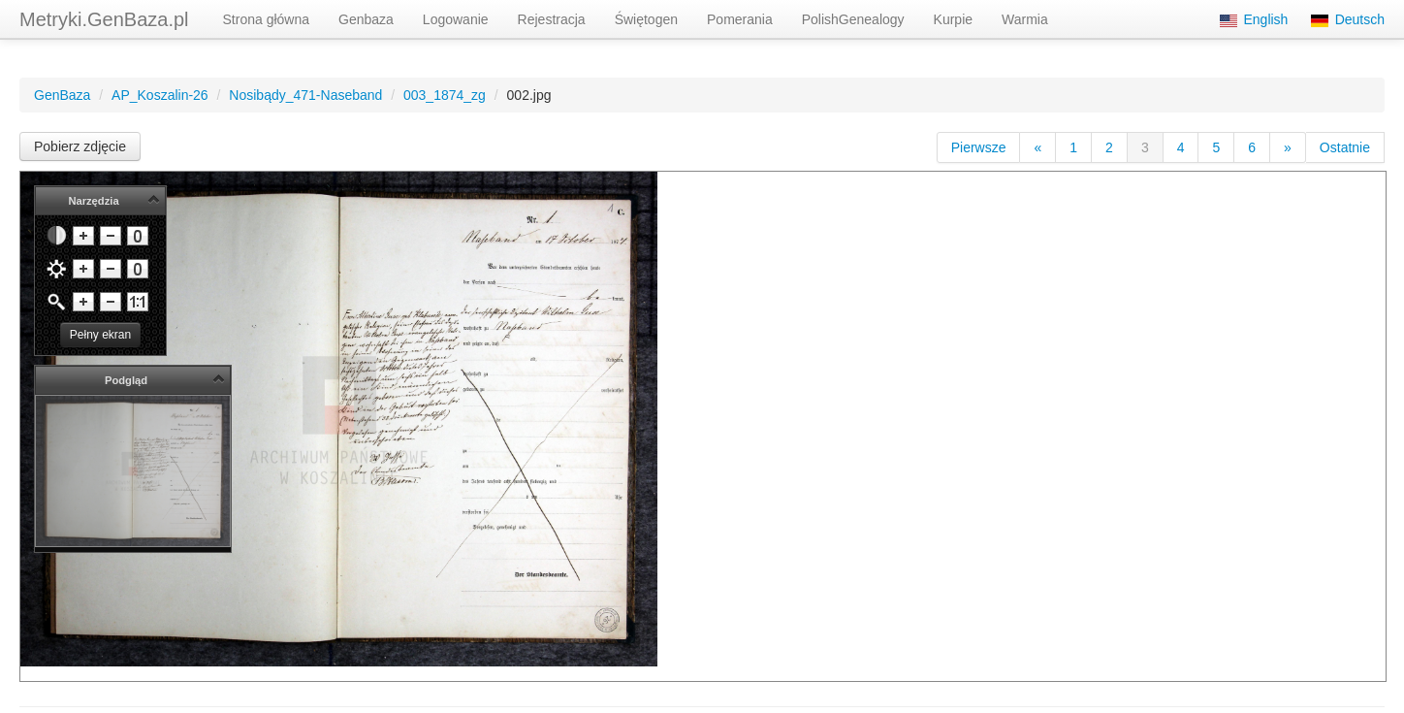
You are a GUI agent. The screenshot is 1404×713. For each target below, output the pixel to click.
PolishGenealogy (853, 19)
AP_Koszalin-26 (160, 95)
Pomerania (740, 19)
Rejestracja (552, 19)
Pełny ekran (100, 334)
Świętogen (646, 19)
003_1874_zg (444, 95)
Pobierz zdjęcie (80, 146)
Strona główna (266, 19)
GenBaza (62, 95)
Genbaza (366, 19)
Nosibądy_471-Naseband (305, 95)
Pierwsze (978, 147)
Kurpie (953, 19)
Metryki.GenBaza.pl (104, 19)
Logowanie (456, 19)
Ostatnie (1345, 147)
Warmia (1025, 19)
